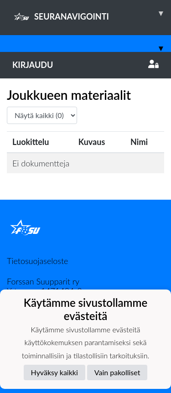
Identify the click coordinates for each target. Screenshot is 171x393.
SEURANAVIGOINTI (91, 13)
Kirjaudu (85, 65)
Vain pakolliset (117, 372)
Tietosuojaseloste (37, 261)
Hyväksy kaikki (54, 372)
